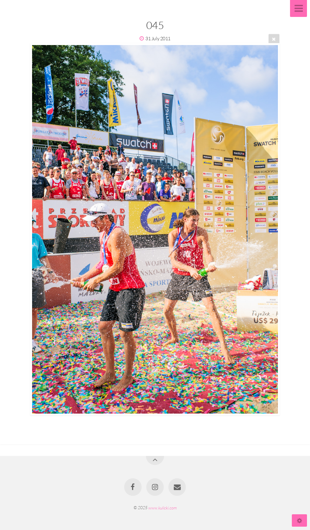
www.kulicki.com (162, 507)
